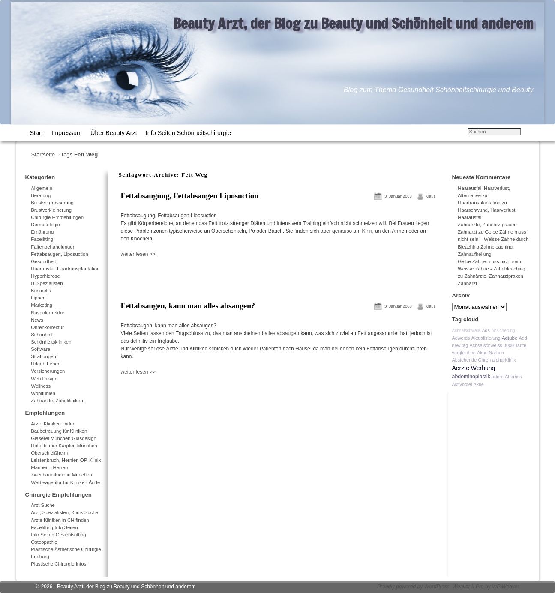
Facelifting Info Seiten (54, 527)
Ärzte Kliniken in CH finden (60, 520)
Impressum (66, 132)
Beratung (41, 195)
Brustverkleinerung (51, 210)
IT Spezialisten (47, 283)
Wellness (41, 386)
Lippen (38, 297)
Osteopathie (44, 542)
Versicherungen (48, 371)
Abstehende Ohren (471, 359)
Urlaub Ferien (45, 363)
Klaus (431, 196)
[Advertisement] (219, 277)
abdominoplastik (471, 377)
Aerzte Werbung (473, 368)
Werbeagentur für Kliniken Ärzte (65, 482)
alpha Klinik (504, 359)
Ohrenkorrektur (47, 327)
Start (36, 132)
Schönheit (42, 334)
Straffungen (43, 356)
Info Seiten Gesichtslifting (58, 534)
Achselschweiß (466, 330)
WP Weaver (505, 587)
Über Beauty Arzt (113, 132)
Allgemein (41, 188)
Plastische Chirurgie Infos (58, 563)
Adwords (461, 338)
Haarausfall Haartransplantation (65, 268)
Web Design (44, 378)
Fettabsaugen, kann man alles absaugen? (188, 306)
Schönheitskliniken (51, 341)
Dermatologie (45, 224)
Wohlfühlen (43, 393)
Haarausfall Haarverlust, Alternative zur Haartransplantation (484, 195)
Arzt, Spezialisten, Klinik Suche (64, 512)
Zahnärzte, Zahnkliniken (57, 400)
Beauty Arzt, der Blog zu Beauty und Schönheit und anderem (353, 23)
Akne (478, 384)
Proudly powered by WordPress (413, 587)
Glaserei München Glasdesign (63, 438)
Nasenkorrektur (47, 312)
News (37, 320)
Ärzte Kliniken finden (53, 423)
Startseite (43, 154)
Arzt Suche (43, 505)
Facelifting (42, 239)
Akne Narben (490, 352)
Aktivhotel (462, 384)
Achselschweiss (486, 345)
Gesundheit (43, 261)
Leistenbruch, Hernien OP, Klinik (66, 460)
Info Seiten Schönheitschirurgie (188, 132)
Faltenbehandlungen (53, 246)
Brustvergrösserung (52, 202)
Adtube (510, 338)
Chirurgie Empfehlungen (57, 217)
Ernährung (42, 231)
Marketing (41, 305)
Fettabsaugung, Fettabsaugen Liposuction (190, 196)
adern (498, 376)
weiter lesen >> (138, 254)
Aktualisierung (486, 338)
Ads (486, 330)
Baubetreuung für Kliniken (59, 431)
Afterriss (513, 376)
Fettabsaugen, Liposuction (59, 254)
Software (40, 349)
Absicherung (503, 330)
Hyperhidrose (45, 276)
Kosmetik (41, 290)
